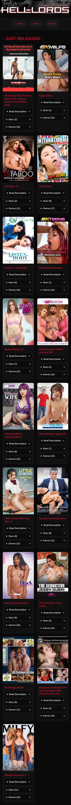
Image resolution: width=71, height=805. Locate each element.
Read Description (17, 111)
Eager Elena (45, 95)
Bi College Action (14, 687)
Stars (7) (13, 364)
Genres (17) (49, 208)
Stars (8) (47, 201)
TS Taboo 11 (11, 186)
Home (36, 24)
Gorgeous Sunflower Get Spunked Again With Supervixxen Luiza (52, 690)
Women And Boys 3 (15, 775)
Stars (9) (47, 533)
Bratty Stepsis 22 (14, 349)
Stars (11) (13, 790)
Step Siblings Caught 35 (52, 434)
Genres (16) (14, 459)
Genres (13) (14, 371)
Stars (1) (47, 110)
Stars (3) (47, 621)
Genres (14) (14, 127)
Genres (52, 24)
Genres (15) (49, 374)
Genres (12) (49, 118)
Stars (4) (13, 201)
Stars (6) (13, 282)
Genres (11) (14, 208)
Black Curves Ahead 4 (17, 603)
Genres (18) (14, 625)
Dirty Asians (46, 186)
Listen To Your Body (16, 268)
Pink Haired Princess (50, 268)
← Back (19, 24)
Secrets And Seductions (52, 518)
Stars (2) (13, 119)
